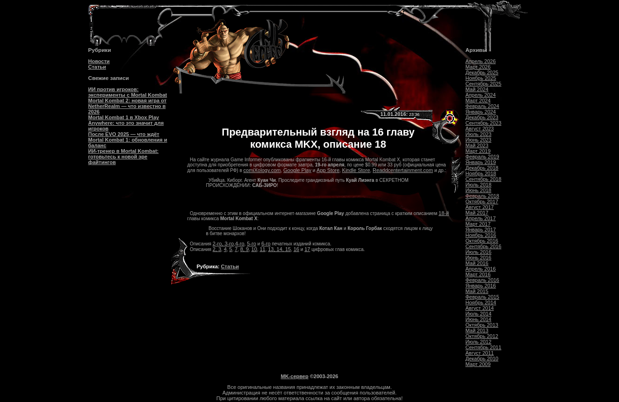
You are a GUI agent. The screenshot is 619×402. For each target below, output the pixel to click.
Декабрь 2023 (482, 117)
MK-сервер (295, 376)
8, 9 (244, 249)
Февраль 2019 (482, 156)
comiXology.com (262, 170)
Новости (99, 61)
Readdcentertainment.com (403, 170)
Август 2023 (480, 128)
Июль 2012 (479, 342)
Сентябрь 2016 (484, 246)
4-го (240, 243)
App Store (328, 170)
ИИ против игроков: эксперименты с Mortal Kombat (127, 92)
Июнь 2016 (479, 257)
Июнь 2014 (479, 319)
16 (296, 249)
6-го (266, 243)
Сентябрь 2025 (484, 83)
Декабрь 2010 (482, 358)
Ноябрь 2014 (481, 302)
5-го (251, 243)
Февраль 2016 (482, 280)
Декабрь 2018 (482, 168)
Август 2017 (480, 207)
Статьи (97, 67)
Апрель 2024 (481, 95)
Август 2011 (480, 353)
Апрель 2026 (481, 61)
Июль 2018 (479, 184)
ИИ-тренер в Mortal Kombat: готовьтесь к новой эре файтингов (123, 156)
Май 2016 (477, 263)
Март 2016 (478, 274)
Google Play (297, 170)
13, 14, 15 (279, 249)
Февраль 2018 (482, 196)
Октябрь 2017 (482, 201)
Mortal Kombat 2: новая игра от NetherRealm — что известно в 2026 (127, 106)
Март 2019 (478, 151)
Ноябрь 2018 (481, 173)
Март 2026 (478, 67)
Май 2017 (477, 212)
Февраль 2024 (482, 106)
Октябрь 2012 (482, 336)
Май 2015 (477, 291)
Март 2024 (478, 100)
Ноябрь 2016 (481, 235)
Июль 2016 (479, 252)
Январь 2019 (481, 162)
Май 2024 (477, 89)
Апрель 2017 (481, 218)
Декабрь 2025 (482, 72)
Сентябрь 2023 (484, 123)
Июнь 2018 (479, 190)
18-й (444, 213)
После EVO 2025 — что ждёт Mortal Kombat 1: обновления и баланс (127, 139)
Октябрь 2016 (482, 241)
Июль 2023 (479, 134)
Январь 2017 (481, 229)
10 (254, 249)
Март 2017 (478, 224)
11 (262, 249)
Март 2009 (478, 364)
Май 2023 (477, 145)
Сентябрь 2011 (484, 347)
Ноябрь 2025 (481, 78)
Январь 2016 (481, 285)
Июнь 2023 (479, 140)
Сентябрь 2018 (484, 179)
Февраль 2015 (482, 297)
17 (307, 249)
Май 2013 (477, 330)
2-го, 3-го (223, 243)
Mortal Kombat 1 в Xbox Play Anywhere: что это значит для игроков (126, 123)
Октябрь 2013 (482, 325)
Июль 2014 (479, 313)
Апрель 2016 (481, 269)
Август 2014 (480, 308)
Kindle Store (356, 170)
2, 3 (217, 249)
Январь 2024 (481, 112)
